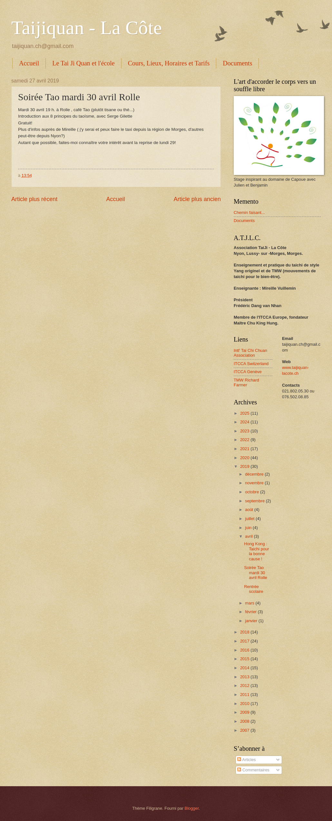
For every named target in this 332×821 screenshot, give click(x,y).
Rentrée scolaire (253, 589)
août (249, 509)
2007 (245, 730)
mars (250, 603)
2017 (245, 641)
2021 (245, 448)
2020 (245, 457)
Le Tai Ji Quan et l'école (83, 63)
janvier (252, 620)
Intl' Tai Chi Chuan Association (250, 353)
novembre (255, 482)
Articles (246, 759)
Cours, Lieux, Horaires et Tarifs (169, 63)
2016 (245, 650)
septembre (255, 500)
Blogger (192, 808)
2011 (245, 694)
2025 (245, 413)
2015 (245, 658)
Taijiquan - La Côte (86, 27)
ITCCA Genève (248, 371)
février (251, 611)
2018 (245, 632)
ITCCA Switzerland (251, 363)
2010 (245, 703)
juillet (250, 518)
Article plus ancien (197, 199)
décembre (255, 474)
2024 (245, 422)
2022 (245, 439)
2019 (245, 466)
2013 (245, 676)
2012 (245, 685)
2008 (245, 721)
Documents (237, 63)
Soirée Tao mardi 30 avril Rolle (255, 572)
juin (249, 527)
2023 (245, 431)
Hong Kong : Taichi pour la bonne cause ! (256, 551)
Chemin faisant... (249, 212)
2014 (245, 667)
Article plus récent (34, 199)
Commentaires (253, 770)
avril (249, 536)
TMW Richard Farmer (246, 382)
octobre (252, 491)
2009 (245, 712)
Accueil (29, 63)
